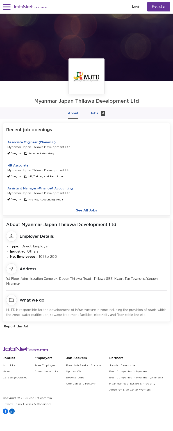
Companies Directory (81, 383)
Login (136, 6)
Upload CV (73, 371)
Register (159, 6)
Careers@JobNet (15, 377)
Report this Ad (16, 326)
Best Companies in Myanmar (129, 371)
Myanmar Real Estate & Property (132, 383)
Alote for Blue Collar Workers (130, 390)
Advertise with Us (46, 371)
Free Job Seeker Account (84, 365)
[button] (7, 6)
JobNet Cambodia (122, 365)
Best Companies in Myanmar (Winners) (136, 377)
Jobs (97, 113)
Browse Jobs (75, 377)
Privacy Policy (12, 404)
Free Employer (44, 365)
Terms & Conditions (38, 404)
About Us (9, 365)
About (73, 113)
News (6, 371)
